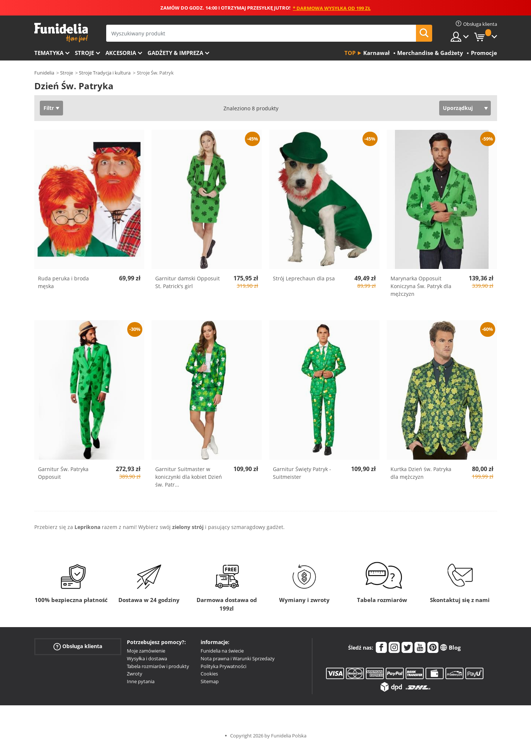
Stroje (84, 52)
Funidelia (44, 72)
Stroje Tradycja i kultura (105, 72)
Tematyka (48, 52)
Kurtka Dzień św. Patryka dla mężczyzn (421, 473)
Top (349, 52)
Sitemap (210, 681)
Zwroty (134, 673)
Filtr (49, 107)
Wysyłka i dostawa (147, 658)
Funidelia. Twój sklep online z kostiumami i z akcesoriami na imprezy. (61, 32)
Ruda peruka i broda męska (63, 282)
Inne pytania (141, 681)
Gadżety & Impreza (175, 52)
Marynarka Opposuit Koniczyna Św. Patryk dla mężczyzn (421, 286)
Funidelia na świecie (222, 650)
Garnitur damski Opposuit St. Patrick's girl (187, 282)
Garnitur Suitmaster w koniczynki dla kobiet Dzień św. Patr (188, 477)
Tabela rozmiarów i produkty (158, 666)
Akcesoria (120, 52)
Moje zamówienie (146, 650)
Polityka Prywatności (223, 666)
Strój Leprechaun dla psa (304, 278)
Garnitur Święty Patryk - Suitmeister (302, 473)
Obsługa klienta (77, 646)
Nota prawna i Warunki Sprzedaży (238, 658)
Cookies (209, 673)
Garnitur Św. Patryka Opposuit (63, 473)
